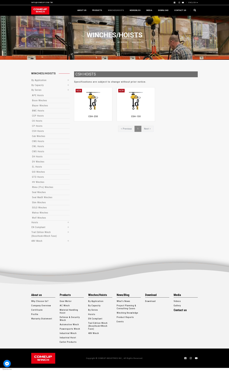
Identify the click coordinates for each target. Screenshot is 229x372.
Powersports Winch (70, 333)
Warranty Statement (41, 322)
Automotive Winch (69, 328)
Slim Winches (39, 204)
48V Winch (36, 244)
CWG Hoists (38, 142)
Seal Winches (39, 193)
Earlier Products (68, 346)
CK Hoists (37, 122)
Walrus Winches (40, 214)
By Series (122, 42)
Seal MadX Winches (42, 198)
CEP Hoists (38, 117)
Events (120, 325)
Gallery (177, 309)
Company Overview (41, 309)
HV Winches (38, 183)
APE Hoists (38, 96)
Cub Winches (38, 137)
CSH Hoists (138, 42)
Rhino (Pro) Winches (42, 188)
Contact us (179, 10)
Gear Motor (66, 305)
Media (148, 10)
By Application (38, 80)
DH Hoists (37, 158)
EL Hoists (37, 168)
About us (81, 10)
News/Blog (134, 10)
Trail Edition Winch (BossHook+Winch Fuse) (98, 330)
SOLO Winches (39, 209)
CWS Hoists (38, 153)
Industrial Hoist (68, 341)
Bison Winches (39, 102)
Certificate (37, 314)
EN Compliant (38, 229)
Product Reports (125, 321)
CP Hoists (37, 127)
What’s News (123, 305)
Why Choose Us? (39, 305)
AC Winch (65, 309)
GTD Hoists (38, 178)
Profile (34, 318)
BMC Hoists (38, 112)
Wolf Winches (39, 219)
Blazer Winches (40, 107)
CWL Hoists (38, 147)
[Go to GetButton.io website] (7, 369)
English (192, 2)
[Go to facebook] (7, 363)
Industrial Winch (68, 337)
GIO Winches (38, 173)
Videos (177, 305)
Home (88, 42)
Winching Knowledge (127, 317)
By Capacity (37, 86)
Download (162, 10)
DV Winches (38, 163)
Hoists (34, 224)
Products (96, 10)
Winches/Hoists (115, 10)
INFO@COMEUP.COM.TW (42, 2)
